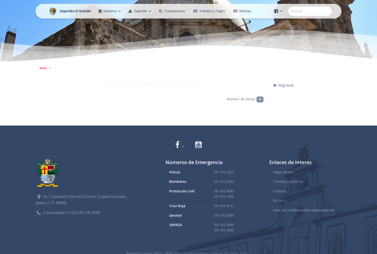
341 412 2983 (224, 230)
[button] (179, 145)
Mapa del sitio (283, 172)
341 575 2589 (224, 215)
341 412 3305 (224, 181)
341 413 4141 (224, 205)
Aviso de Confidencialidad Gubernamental (303, 210)
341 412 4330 (224, 224)
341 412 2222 (224, 172)
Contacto (280, 191)
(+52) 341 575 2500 (84, 212)
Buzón (278, 200)
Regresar (283, 85)
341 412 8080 (224, 191)
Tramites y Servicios (287, 181)
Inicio (43, 68)
